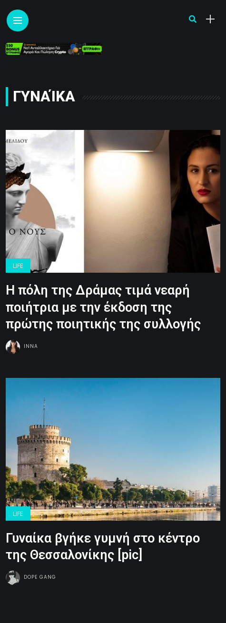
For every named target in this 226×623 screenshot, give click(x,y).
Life (18, 266)
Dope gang (40, 577)
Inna (31, 346)
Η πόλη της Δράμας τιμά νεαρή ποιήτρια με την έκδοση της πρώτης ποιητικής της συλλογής (103, 307)
